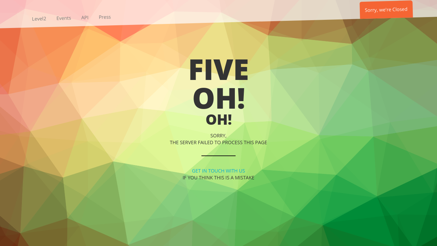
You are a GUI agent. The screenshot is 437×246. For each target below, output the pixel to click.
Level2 (39, 18)
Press (105, 17)
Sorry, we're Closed (386, 9)
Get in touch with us (218, 170)
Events (63, 18)
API (85, 17)
